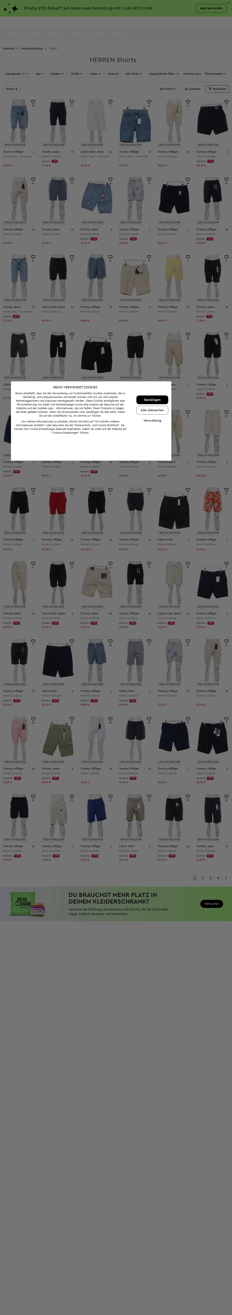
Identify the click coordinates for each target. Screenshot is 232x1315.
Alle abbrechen (177, 1264)
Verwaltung (177, 1275)
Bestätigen (177, 1254)
